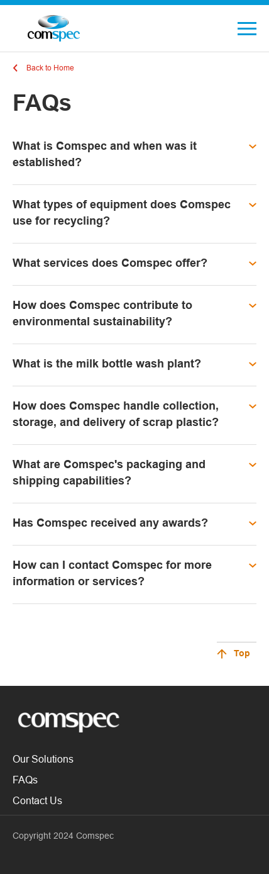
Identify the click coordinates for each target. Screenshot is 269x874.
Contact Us (37, 800)
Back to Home (50, 67)
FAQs (25, 779)
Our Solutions (43, 759)
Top (242, 654)
